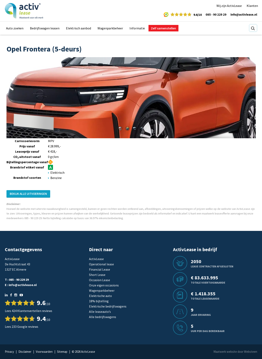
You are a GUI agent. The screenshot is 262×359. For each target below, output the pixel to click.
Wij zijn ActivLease (229, 6)
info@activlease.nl (243, 14)
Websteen (250, 352)
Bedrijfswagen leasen (44, 28)
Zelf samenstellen (163, 28)
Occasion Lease (99, 280)
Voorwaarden (44, 352)
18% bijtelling (99, 301)
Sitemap (62, 352)
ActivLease (96, 259)
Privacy (9, 352)
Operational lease (101, 264)
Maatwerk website (225, 352)
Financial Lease (99, 269)
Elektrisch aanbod (78, 28)
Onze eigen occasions (104, 285)
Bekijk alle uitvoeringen (28, 194)
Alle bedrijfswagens (102, 317)
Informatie (137, 28)
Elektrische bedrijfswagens (107, 306)
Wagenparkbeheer (110, 28)
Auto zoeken (14, 28)
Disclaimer (24, 352)
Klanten (252, 6)
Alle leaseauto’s (100, 312)
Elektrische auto (100, 296)
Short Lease (97, 275)
